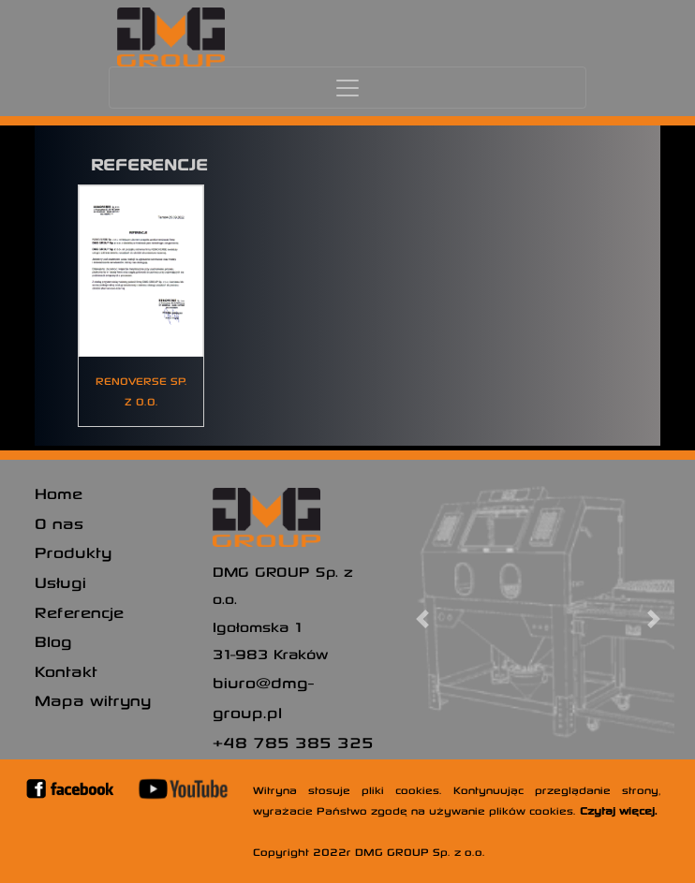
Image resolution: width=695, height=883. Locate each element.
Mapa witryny (93, 699)
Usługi (60, 581)
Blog (53, 640)
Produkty (73, 551)
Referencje (79, 611)
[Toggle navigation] (347, 87)
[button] (422, 618)
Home (58, 492)
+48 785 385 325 (293, 741)
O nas (59, 522)
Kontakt (66, 670)
